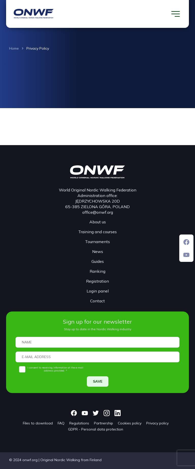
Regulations (79, 423)
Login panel (98, 291)
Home (14, 48)
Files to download (38, 423)
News (97, 251)
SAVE (97, 381)
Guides (97, 261)
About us (97, 221)
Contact (97, 300)
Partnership (103, 423)
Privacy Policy (37, 48)
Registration (97, 281)
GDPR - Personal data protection (95, 429)
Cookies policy (129, 423)
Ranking (97, 271)
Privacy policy (157, 423)
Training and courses (97, 231)
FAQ (61, 423)
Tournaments (97, 241)
